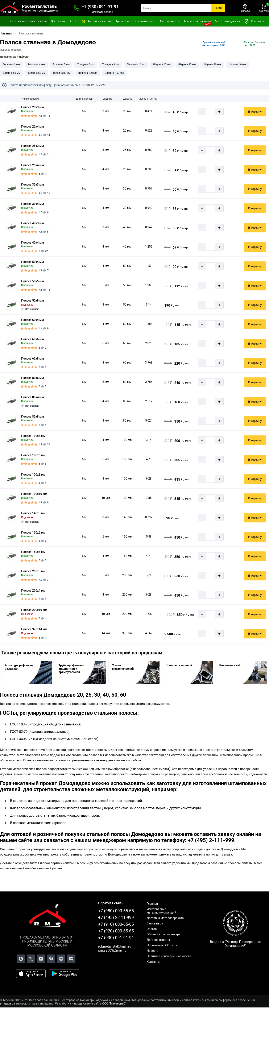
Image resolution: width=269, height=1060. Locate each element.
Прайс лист (123, 21)
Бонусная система (197, 21)
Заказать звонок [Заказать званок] (102, 11)
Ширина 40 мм (237, 64)
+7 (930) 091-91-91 (100, 6)
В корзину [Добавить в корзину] (255, 111)
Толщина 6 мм (85, 64)
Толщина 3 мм (11, 64)
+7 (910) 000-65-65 (116, 924)
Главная (152, 903)
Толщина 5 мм (61, 64)
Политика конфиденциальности (169, 956)
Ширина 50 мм (11, 72)
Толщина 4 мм (36, 64)
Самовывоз (155, 923)
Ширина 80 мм (62, 72)
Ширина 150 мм (114, 72)
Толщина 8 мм (110, 64)
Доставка (58, 21)
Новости (152, 950)
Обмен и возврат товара (163, 934)
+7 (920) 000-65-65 (116, 930)
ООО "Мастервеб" (114, 1003)
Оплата (74, 21)
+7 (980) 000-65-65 (116, 910)
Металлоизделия (227, 21)
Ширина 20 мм (162, 64)
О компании (144, 21)
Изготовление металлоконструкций (161, 910)
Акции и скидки (99, 21)
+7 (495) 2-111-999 (116, 917)
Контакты (254, 21)
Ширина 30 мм (212, 64)
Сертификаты (170, 21)
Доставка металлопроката (165, 918)
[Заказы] (245, 8)
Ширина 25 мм (187, 64)
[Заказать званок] (76, 8)
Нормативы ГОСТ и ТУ (162, 945)
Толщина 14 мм (136, 64)
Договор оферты (158, 939)
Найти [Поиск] (218, 8)
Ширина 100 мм (87, 72)
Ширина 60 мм (37, 72)
